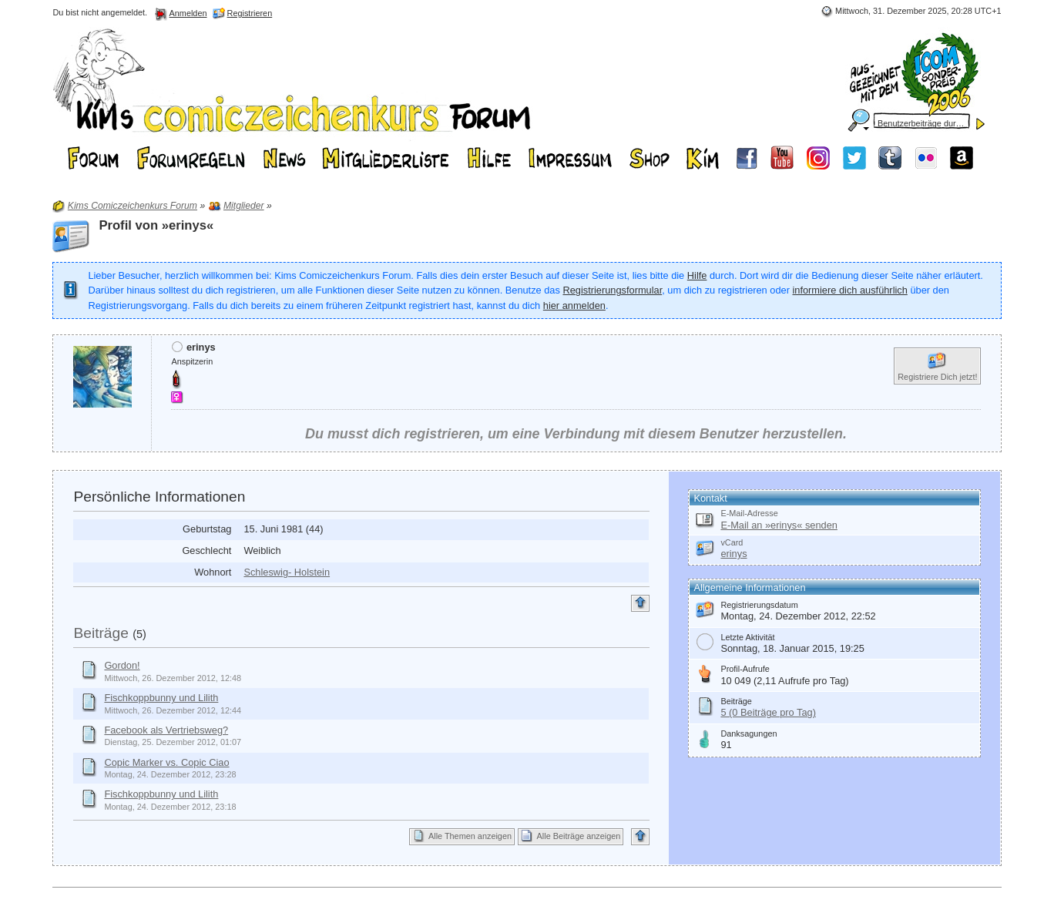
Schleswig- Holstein (286, 572)
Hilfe (697, 275)
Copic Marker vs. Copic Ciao (166, 762)
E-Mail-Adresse (748, 513)
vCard (731, 542)
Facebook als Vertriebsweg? (166, 730)
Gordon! (121, 665)
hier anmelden (574, 305)
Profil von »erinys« (156, 225)
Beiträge (100, 633)
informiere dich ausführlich (849, 290)
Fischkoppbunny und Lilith (161, 697)
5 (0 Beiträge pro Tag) (768, 712)
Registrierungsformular (612, 290)
